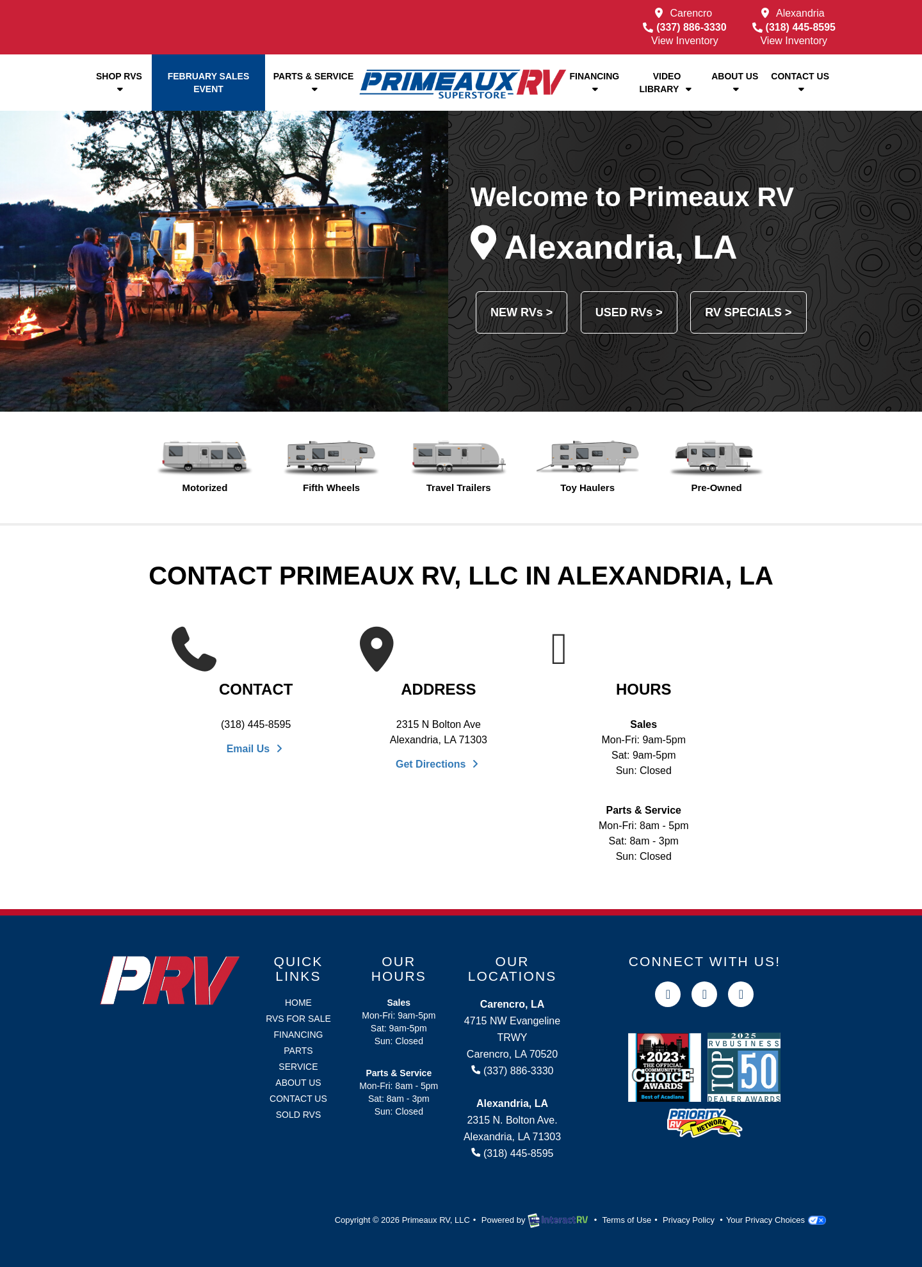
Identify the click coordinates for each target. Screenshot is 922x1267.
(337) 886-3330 (684, 27)
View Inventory (684, 40)
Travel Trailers (458, 466)
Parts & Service (313, 82)
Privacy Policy (689, 1220)
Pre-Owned (716, 466)
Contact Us (800, 82)
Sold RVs (298, 1115)
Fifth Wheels (331, 466)
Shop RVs (119, 82)
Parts (298, 1050)
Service (298, 1066)
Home (298, 1002)
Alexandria (800, 13)
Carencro (691, 13)
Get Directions (438, 764)
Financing (594, 82)
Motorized (205, 466)
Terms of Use (627, 1220)
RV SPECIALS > (748, 312)
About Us (734, 82)
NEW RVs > (521, 312)
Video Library (667, 82)
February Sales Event (209, 82)
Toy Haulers (588, 466)
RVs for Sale (298, 1018)
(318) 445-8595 (794, 27)
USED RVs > (629, 312)
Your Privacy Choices (776, 1220)
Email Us (256, 748)
